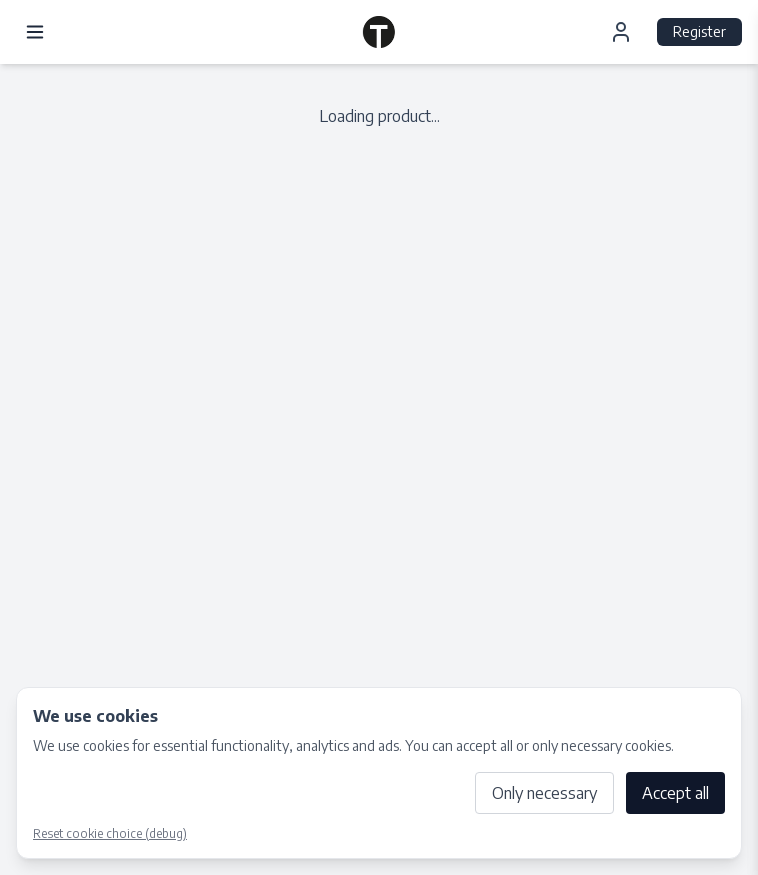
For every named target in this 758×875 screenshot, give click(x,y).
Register (699, 31)
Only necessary (544, 793)
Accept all (675, 793)
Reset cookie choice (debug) (110, 833)
